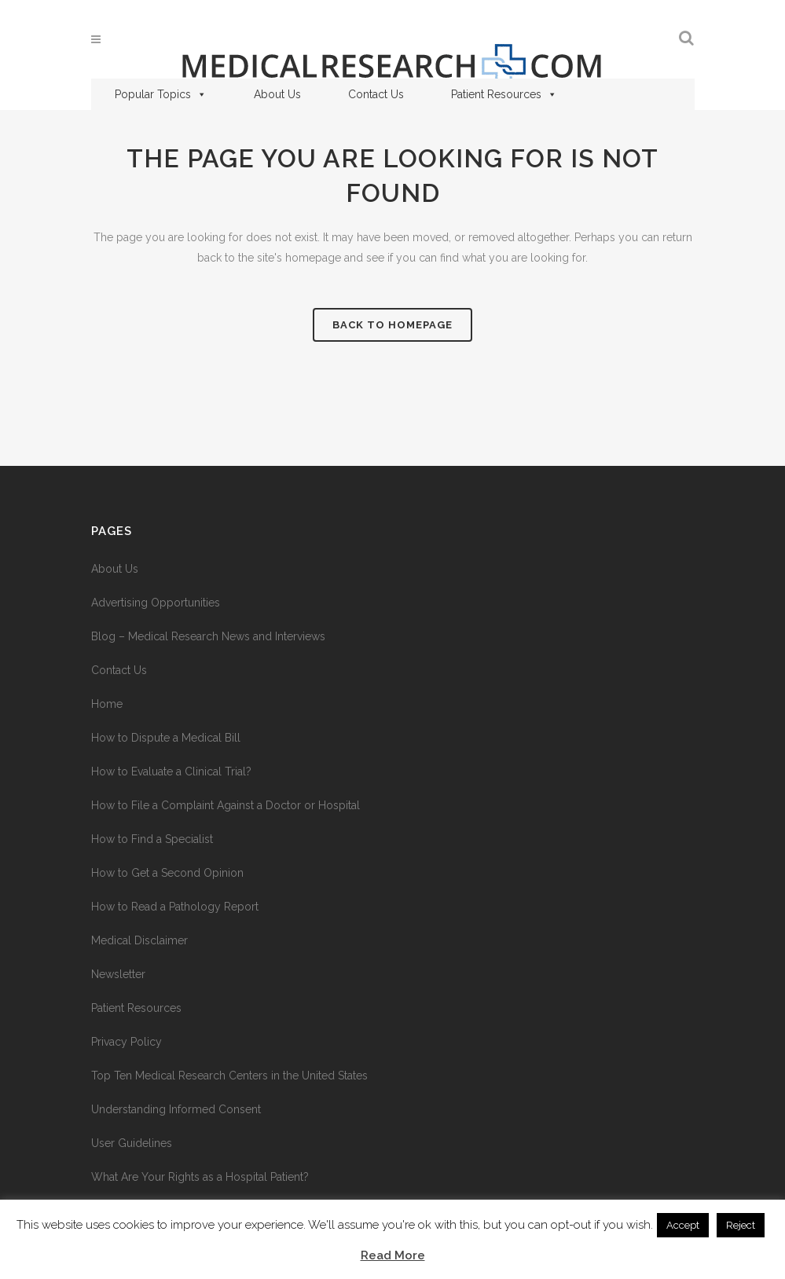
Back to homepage (392, 325)
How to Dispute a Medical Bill (165, 737)
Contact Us (376, 94)
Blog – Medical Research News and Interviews (208, 636)
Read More (393, 1255)
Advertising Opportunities (155, 602)
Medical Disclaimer (139, 940)
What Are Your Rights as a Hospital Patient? (200, 1177)
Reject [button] (740, 1225)
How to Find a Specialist (152, 839)
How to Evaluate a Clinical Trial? (171, 771)
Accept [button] (682, 1225)
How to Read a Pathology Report (175, 906)
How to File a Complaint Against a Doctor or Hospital (225, 805)
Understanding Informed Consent (176, 1109)
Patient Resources (504, 94)
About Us (277, 94)
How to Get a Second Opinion (167, 873)
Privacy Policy (126, 1041)
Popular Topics (161, 94)
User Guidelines (131, 1143)
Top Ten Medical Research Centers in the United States (229, 1075)
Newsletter (118, 974)
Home (107, 704)
